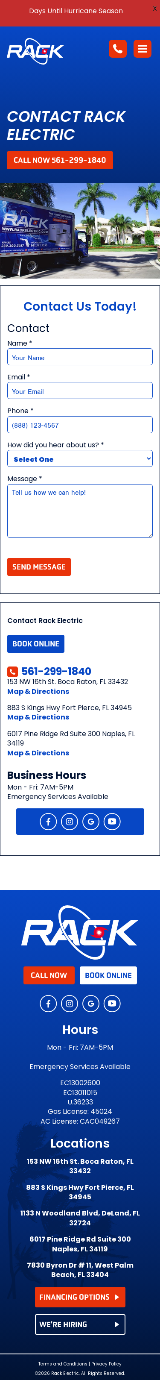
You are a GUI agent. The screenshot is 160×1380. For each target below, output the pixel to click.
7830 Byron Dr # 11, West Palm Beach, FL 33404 (80, 1270)
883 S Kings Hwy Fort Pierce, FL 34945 (80, 1192)
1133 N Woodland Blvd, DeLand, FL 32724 (80, 1218)
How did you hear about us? (55, 445)
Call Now (49, 975)
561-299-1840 (49, 672)
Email (18, 377)
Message (24, 479)
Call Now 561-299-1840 (60, 160)
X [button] (155, 8)
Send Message (39, 567)
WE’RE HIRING (79, 1324)
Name (19, 343)
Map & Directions (38, 691)
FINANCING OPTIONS (79, 1297)
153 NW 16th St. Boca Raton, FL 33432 (80, 1166)
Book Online (35, 644)
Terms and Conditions (62, 1364)
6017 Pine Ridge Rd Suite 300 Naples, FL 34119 (80, 1244)
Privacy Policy (106, 1364)
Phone (20, 411)
